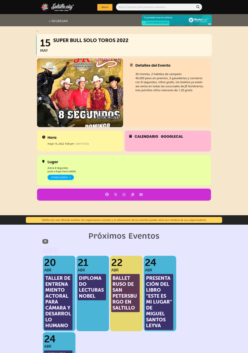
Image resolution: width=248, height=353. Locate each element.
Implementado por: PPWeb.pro (124, 349)
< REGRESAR (58, 21)
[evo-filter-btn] (45, 241)
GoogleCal (172, 136)
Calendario (146, 136)
